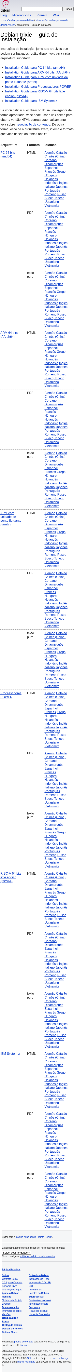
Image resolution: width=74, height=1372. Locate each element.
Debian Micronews (12, 1328)
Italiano (49, 186)
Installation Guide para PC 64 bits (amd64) (35, 67)
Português (52, 190)
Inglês (63, 182)
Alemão (49, 152)
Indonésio (51, 182)
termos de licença (59, 1358)
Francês (50, 171)
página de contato (23, 1341)
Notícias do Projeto (12, 1300)
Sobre (5, 1275)
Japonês (62, 186)
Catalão (61, 152)
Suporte (33, 1296)
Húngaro (50, 175)
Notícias (6, 1296)
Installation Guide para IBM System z (31, 100)
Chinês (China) (55, 156)
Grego (61, 171)
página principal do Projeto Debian (34, 1237)
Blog (3, 15)
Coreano (50, 160)
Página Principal (11, 1269)
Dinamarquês (53, 164)
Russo (61, 194)
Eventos (6, 1303)
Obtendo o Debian (39, 1275)
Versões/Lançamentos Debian (18, 20)
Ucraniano (51, 201)
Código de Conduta (12, 1282)
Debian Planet (10, 1332)
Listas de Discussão (39, 1314)
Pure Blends (35, 1289)
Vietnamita (51, 205)
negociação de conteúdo (33, 124)
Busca (5, 1321)
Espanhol (51, 167)
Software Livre (9, 1286)
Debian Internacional (40, 1300)
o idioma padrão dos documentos (37, 1256)
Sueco (48, 198)
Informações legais (12, 1289)
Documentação (10, 1307)
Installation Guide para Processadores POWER (38, 86)
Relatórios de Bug (38, 1311)
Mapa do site (9, 1318)
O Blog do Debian (12, 1325)
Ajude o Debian (10, 1293)
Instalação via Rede (39, 1279)
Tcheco (59, 198)
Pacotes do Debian (39, 1293)
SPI (29, 1358)
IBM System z (10, 1053)
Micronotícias (21, 15)
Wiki (56, 15)
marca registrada (26, 1361)
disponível (25, 1345)
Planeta (42, 15)
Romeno (50, 194)
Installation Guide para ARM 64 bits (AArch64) (37, 72)
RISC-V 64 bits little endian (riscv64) (10, 877)
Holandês (51, 179)
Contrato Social (10, 1279)
